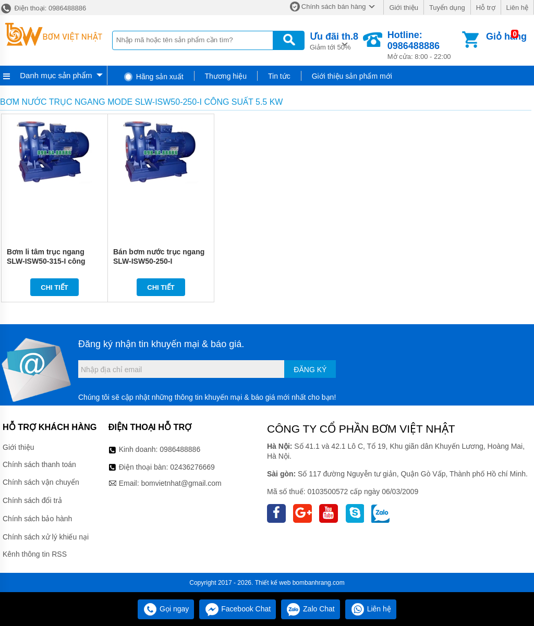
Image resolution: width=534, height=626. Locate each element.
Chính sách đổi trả (32, 500)
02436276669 (192, 467)
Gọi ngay (166, 609)
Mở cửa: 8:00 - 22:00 (423, 45)
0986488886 (180, 449)
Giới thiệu (403, 7)
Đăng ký (310, 369)
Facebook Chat (237, 609)
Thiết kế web (273, 582)
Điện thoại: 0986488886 (43, 8)
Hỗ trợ (485, 7)
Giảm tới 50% (334, 40)
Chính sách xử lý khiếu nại (46, 537)
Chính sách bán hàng (334, 6)
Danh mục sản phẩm (56, 75)
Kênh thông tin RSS (35, 554)
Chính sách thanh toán (39, 464)
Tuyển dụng (447, 7)
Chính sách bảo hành (37, 518)
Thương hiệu (226, 76)
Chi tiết (54, 287)
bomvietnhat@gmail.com (181, 483)
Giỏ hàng (506, 36)
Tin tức (279, 76)
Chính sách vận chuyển (41, 482)
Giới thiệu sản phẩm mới (352, 76)
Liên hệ (517, 7)
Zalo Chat (310, 609)
